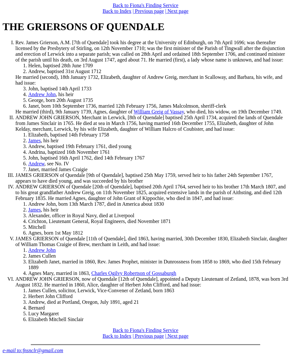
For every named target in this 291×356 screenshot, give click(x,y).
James (34, 140)
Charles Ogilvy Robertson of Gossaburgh (133, 273)
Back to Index (117, 11)
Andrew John (42, 94)
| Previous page (148, 11)
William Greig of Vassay (159, 111)
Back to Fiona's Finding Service (145, 5)
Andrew (36, 163)
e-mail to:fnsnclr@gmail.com (33, 350)
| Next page (177, 11)
